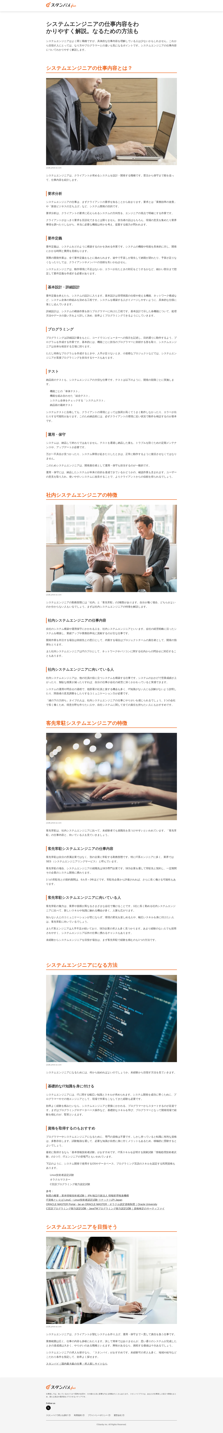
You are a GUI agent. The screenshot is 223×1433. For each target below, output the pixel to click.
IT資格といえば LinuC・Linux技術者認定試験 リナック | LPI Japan (84, 1199)
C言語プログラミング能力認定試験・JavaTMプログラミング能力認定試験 (88, 1208)
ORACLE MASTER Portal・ (62, 1204)
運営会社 (119, 1415)
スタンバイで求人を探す (58, 1415)
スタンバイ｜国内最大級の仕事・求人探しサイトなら (77, 1363)
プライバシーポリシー (99, 1415)
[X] (48, 1408)
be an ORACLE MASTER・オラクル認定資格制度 (106, 1204)
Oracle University (147, 1204)
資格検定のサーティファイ (149, 1208)
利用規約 (79, 1415)
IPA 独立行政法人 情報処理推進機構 (108, 1195)
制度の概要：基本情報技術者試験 (65, 1195)
